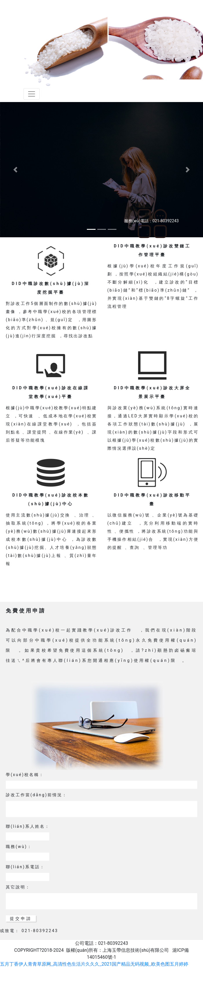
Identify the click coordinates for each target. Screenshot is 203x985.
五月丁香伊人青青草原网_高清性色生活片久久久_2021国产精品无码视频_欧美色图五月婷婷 (94, 964)
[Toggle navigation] (31, 94)
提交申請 (21, 918)
